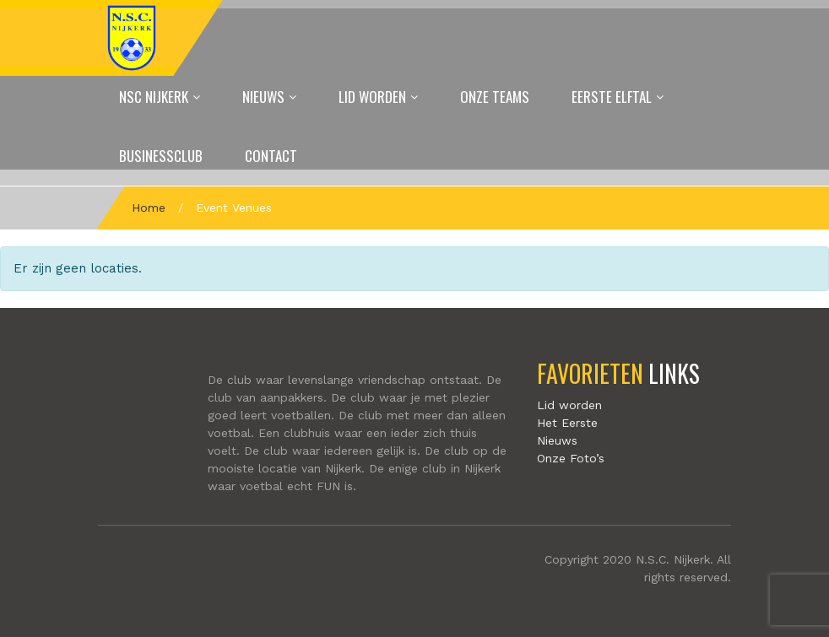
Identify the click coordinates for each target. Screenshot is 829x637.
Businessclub (161, 155)
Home (148, 207)
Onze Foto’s (570, 458)
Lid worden (372, 96)
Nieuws (263, 96)
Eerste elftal (612, 96)
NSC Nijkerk (153, 96)
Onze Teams (494, 96)
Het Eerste (567, 422)
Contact (271, 155)
